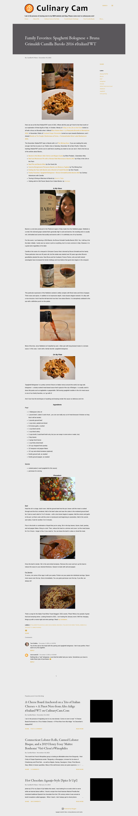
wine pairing (103, 93)
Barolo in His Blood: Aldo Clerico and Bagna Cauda (46, 156)
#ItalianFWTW (104, 74)
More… (102, 19)
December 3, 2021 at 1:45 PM (47, 643)
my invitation (62, 619)
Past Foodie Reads (89, 19)
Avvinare (67, 181)
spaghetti (102, 91)
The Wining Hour (63, 143)
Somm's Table (59, 178)
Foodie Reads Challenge (71, 19)
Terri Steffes (34, 643)
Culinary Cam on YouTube (51, 19)
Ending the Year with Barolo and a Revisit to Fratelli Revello (48, 170)
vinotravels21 (34, 654)
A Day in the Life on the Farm (72, 127)
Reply (32, 650)
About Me (36, 19)
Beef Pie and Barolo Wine (37, 164)
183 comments (35, 801)
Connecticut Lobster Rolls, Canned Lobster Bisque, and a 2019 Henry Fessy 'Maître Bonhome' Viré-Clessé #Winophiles (52, 744)
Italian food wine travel (106, 86)
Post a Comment (36, 728)
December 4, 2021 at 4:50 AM (48, 654)
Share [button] (102, 64)
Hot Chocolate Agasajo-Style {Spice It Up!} (51, 780)
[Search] (104, 5)
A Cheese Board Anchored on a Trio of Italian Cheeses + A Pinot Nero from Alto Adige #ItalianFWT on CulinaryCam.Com (52, 706)
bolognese (102, 81)
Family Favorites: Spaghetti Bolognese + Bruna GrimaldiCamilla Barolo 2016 (54, 172)
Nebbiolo (102, 88)
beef (101, 79)
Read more (79, 728)
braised (102, 83)
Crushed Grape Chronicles (52, 133)
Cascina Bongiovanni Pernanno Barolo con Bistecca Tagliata (49, 167)
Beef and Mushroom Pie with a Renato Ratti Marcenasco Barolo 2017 (52, 158)
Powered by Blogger (69, 808)
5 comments (35, 769)
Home (26, 19)
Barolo (102, 76)
